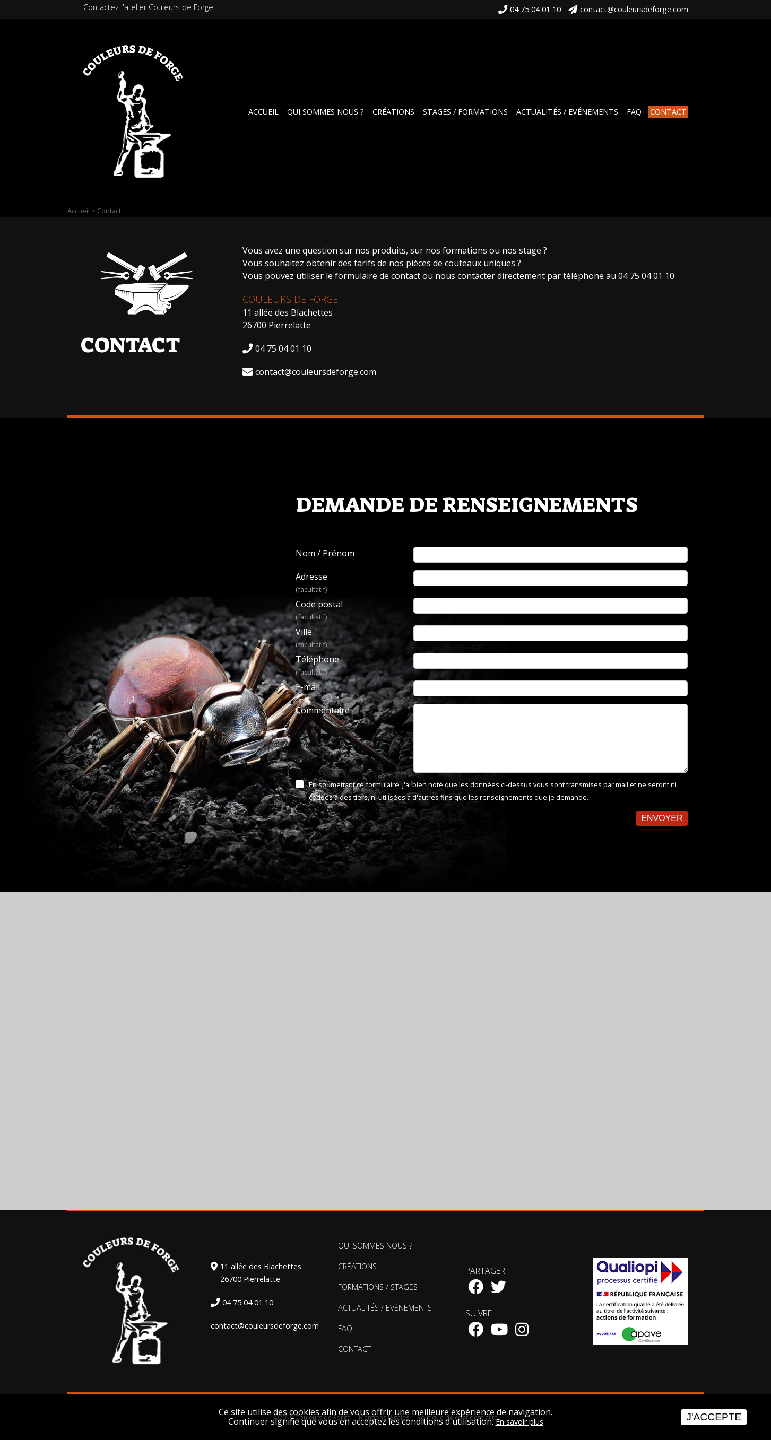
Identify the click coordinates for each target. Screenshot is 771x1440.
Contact (668, 112)
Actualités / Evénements (567, 112)
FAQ (634, 112)
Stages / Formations (465, 112)
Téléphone (354, 665)
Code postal (354, 610)
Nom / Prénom (325, 553)
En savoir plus (519, 1422)
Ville (354, 638)
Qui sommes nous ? (325, 112)
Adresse (354, 583)
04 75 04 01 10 (535, 9)
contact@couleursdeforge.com (634, 9)
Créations (393, 112)
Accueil (263, 112)
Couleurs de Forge (290, 299)
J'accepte (713, 1416)
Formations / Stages (378, 1287)
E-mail (308, 687)
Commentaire (323, 710)
